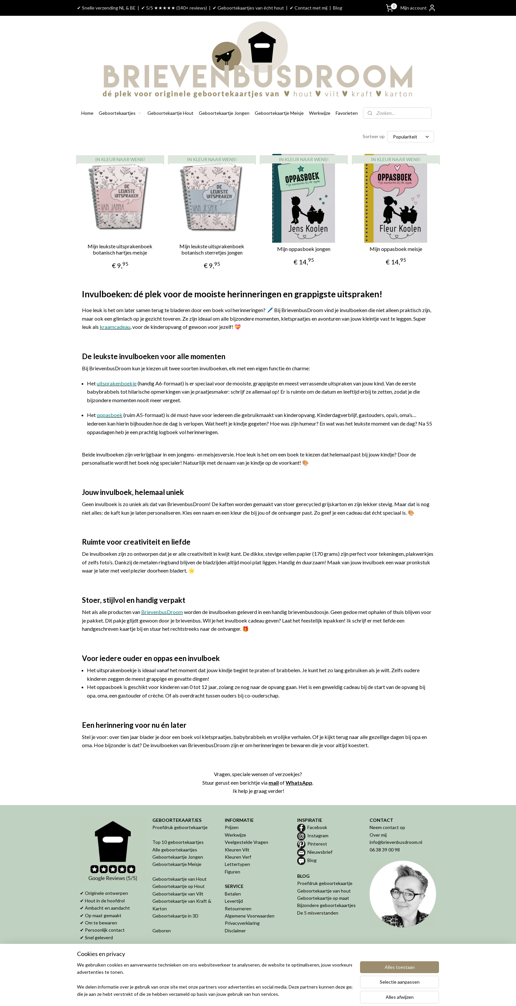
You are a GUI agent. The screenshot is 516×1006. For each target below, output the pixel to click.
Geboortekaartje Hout (170, 113)
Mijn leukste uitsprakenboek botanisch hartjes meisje (120, 249)
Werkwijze (319, 113)
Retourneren (238, 908)
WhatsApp (299, 782)
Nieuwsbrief (319, 852)
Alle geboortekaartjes (174, 849)
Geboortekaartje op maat (323, 898)
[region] (214, 980)
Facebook (317, 827)
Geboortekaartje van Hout (179, 879)
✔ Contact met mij (308, 8)
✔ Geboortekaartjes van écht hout (248, 8)
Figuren (232, 871)
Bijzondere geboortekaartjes (326, 905)
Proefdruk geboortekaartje (180, 827)
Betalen (233, 893)
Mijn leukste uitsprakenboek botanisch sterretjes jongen (211, 249)
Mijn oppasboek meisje (396, 249)
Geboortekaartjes (120, 113)
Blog (337, 8)
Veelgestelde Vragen (246, 842)
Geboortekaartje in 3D (175, 916)
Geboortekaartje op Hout (178, 886)
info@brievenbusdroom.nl (396, 842)
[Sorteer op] (411, 136)
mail (274, 782)
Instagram (317, 835)
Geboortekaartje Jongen (224, 113)
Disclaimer (235, 930)
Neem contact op (387, 827)
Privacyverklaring (242, 923)
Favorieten (347, 113)
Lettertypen (237, 864)
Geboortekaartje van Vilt (178, 893)
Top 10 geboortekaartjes (178, 842)
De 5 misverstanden (317, 913)
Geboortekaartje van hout (324, 891)
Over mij (378, 835)
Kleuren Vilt (237, 849)
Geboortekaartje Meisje (279, 113)
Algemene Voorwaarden (249, 916)
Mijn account (418, 8)
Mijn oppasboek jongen (303, 249)
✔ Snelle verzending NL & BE (106, 8)
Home (87, 113)
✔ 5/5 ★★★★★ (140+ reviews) (174, 8)
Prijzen (232, 827)
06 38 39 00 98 (385, 849)
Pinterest (317, 844)
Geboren (161, 930)
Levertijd (234, 901)
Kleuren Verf (238, 857)
